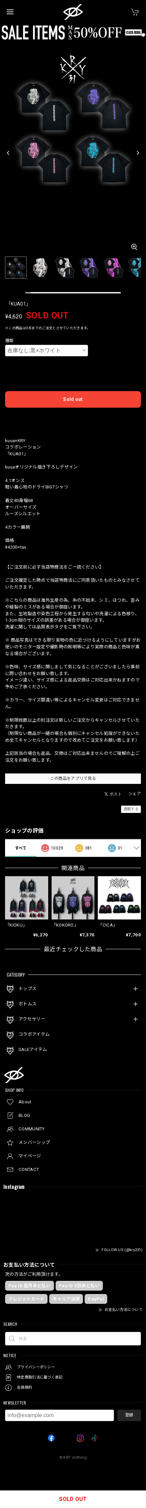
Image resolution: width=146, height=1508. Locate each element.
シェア (134, 793)
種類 (9, 340)
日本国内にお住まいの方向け (73, 418)
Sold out (73, 399)
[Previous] (8, 153)
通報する (131, 809)
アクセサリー (32, 1019)
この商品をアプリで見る (73, 778)
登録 (129, 1415)
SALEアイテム (33, 1049)
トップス (27, 988)
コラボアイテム (34, 1034)
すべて (21, 848)
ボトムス (27, 1003)
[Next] (137, 153)
